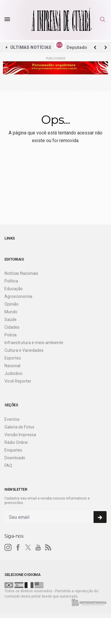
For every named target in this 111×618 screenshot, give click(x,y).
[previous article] (105, 47)
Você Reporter (17, 381)
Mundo (10, 311)
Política (11, 281)
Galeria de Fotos (19, 427)
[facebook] (18, 547)
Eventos (12, 419)
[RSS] (48, 547)
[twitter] (28, 547)
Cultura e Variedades (24, 350)
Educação (13, 288)
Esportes (12, 358)
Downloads (14, 457)
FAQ (8, 465)
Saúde (10, 319)
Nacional (12, 365)
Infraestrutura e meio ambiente (33, 342)
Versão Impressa (20, 434)
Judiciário (13, 373)
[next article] (95, 47)
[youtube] (38, 547)
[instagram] (8, 547)
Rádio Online (16, 442)
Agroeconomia (18, 296)
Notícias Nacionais (21, 273)
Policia (10, 335)
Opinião (11, 304)
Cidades (12, 327)
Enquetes (13, 450)
